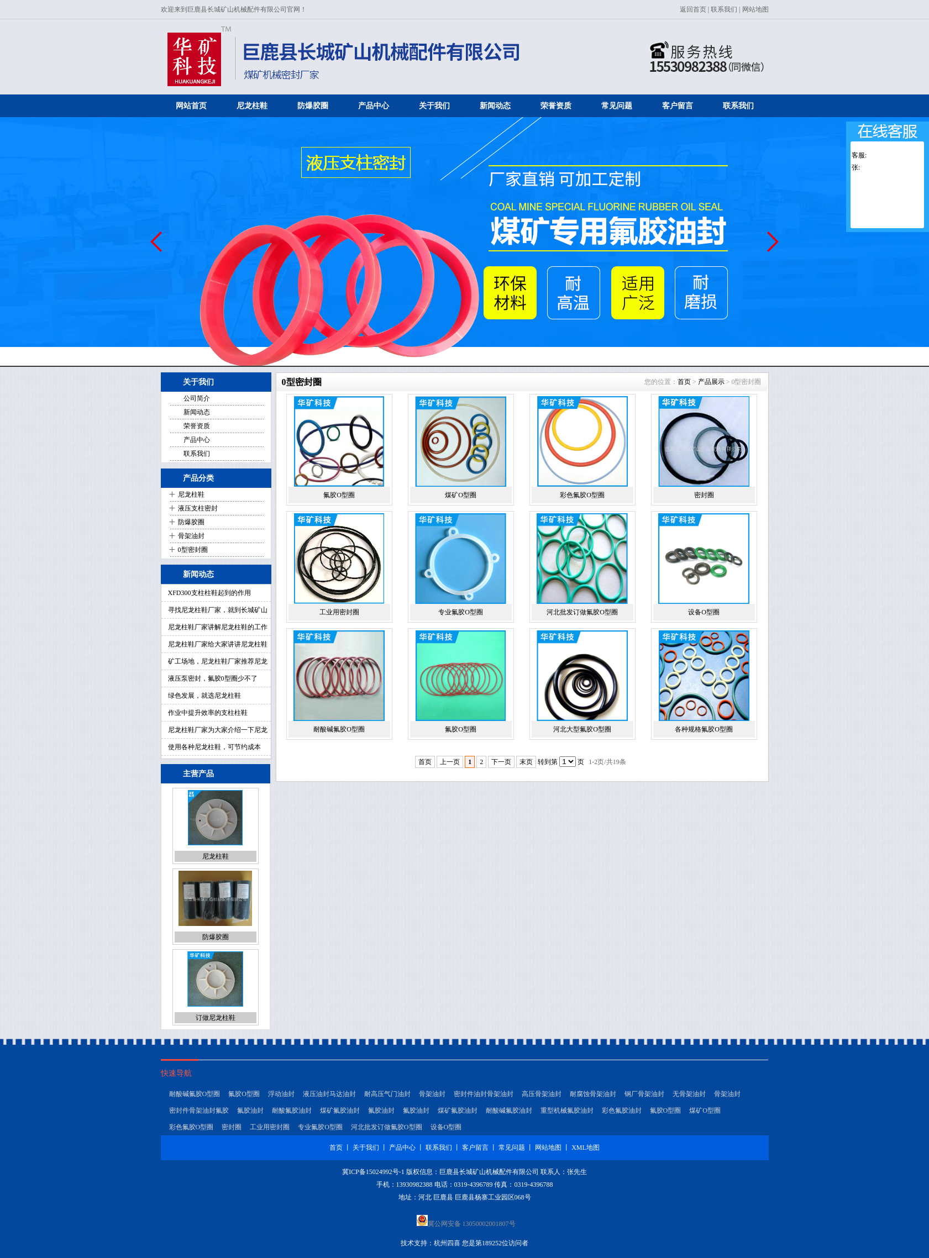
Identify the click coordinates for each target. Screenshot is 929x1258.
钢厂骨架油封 (644, 1094)
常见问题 (616, 106)
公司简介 (196, 398)
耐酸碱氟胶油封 (509, 1110)
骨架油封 (191, 536)
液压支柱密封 (198, 508)
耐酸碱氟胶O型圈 (339, 729)
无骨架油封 (689, 1094)
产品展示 (711, 382)
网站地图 (755, 9)
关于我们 (434, 106)
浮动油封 (281, 1094)
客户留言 (677, 106)
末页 (526, 762)
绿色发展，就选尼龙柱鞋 (204, 695)
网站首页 (191, 106)
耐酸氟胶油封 (292, 1110)
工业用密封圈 (339, 612)
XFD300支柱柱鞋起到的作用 (209, 593)
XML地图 (585, 1147)
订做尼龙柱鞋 (215, 1018)
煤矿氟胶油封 (340, 1110)
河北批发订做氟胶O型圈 (582, 612)
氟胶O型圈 (339, 495)
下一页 (501, 762)
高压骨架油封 (541, 1094)
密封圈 (704, 495)
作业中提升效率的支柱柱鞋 (208, 713)
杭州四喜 (447, 1243)
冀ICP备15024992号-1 (373, 1172)
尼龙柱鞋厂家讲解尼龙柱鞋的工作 (217, 627)
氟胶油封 (250, 1110)
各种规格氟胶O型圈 (704, 729)
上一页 (450, 762)
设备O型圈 (704, 612)
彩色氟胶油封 (622, 1110)
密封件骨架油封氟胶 (199, 1110)
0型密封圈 (193, 550)
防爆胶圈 (312, 106)
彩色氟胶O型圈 (582, 495)
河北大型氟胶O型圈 (582, 729)
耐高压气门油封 (387, 1094)
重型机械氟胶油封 (567, 1110)
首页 (684, 382)
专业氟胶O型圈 (460, 612)
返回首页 (693, 9)
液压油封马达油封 (329, 1094)
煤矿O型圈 (460, 495)
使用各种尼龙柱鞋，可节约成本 (214, 747)
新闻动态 (495, 106)
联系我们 (724, 9)
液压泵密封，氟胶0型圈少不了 (213, 678)
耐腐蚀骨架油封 (593, 1094)
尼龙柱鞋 (252, 106)
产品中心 (373, 106)
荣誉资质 (555, 106)
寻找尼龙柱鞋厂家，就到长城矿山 (217, 610)
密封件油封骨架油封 (483, 1094)
